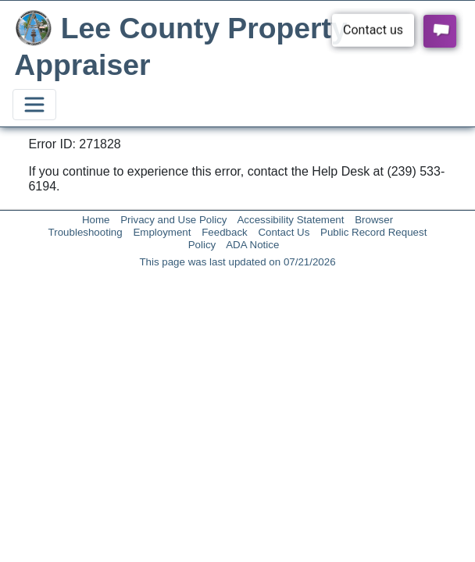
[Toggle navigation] (34, 104)
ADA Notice (252, 245)
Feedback (225, 232)
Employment (162, 232)
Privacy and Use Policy (173, 220)
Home (96, 220)
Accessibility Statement (290, 220)
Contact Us (283, 232)
